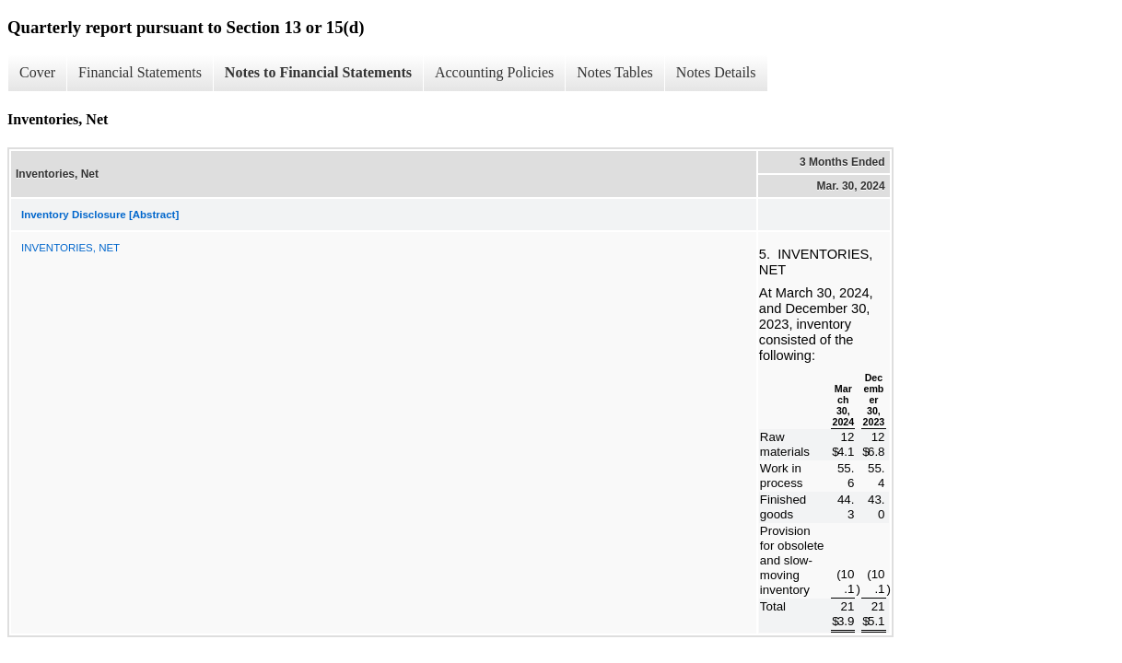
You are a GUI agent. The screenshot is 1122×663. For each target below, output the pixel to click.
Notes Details (716, 72)
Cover (37, 72)
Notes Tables (615, 72)
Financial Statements (140, 72)
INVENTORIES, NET (70, 247)
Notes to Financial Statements (318, 72)
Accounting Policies (494, 72)
